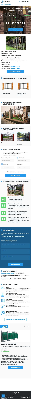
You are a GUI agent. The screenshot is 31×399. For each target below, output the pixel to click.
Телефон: (19, 164)
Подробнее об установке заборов (15, 319)
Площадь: (22, 157)
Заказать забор (15, 30)
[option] (15, 54)
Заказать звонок (15, 264)
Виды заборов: (5, 157)
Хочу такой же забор (15, 71)
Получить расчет (15, 175)
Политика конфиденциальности (15, 171)
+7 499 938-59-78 (24, 1)
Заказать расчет (15, 367)
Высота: (5, 164)
